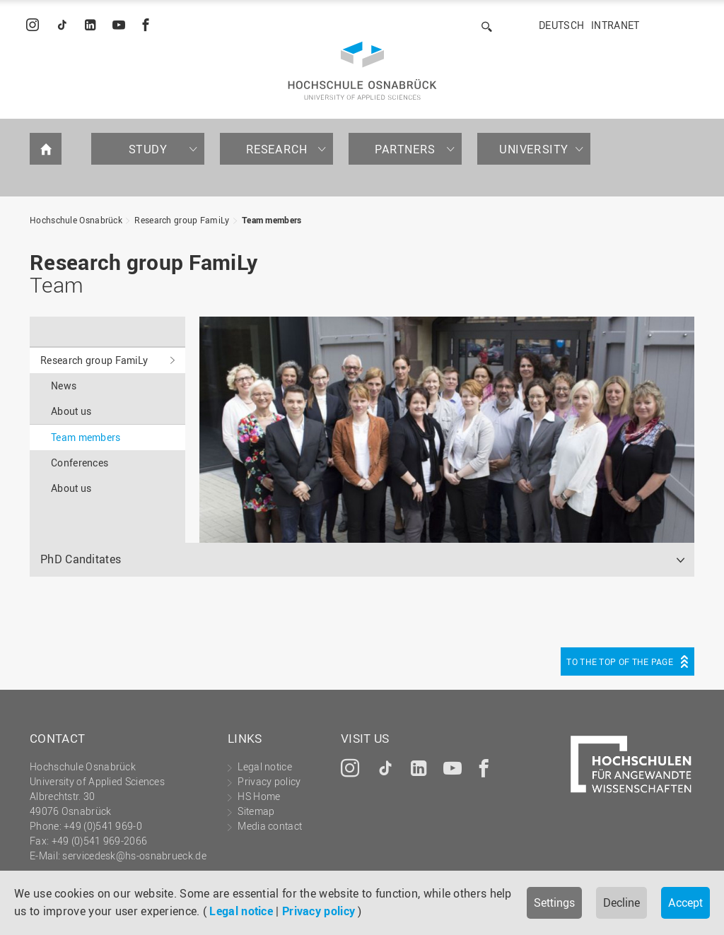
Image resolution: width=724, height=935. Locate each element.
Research (277, 149)
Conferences (79, 462)
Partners (405, 149)
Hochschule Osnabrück (76, 219)
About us (71, 411)
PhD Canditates (80, 559)
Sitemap (256, 811)
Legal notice (241, 911)
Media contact (270, 826)
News (63, 385)
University (533, 149)
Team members (272, 219)
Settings (554, 902)
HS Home (259, 796)
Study (148, 149)
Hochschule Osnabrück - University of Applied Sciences (362, 71)
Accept (685, 902)
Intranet (615, 25)
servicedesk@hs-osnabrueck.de (134, 855)
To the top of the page (619, 661)
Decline (621, 902)
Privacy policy (318, 911)
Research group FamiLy (181, 219)
